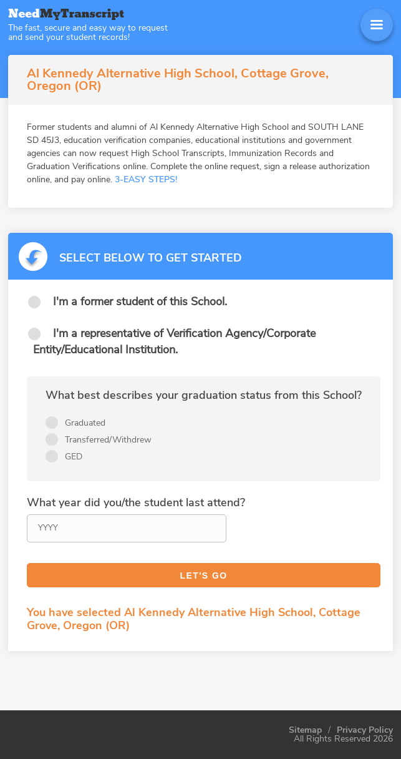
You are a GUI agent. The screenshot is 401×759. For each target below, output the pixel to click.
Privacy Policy (365, 730)
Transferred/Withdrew (108, 440)
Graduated (85, 423)
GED (73, 457)
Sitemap (305, 730)
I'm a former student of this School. (140, 301)
